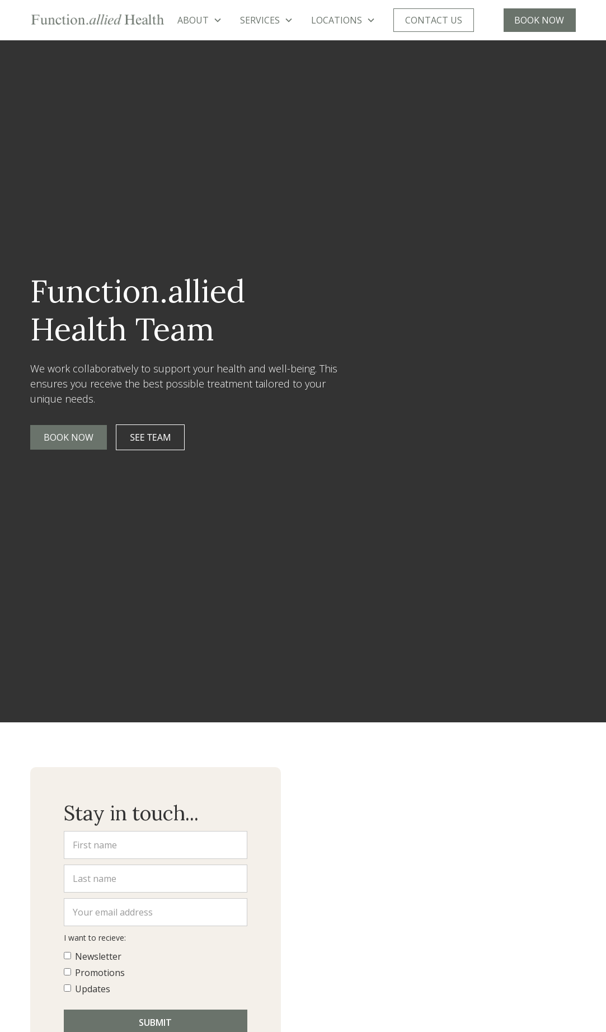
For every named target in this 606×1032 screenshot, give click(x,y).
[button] (199, 20)
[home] (97, 20)
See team (150, 437)
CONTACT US (433, 20)
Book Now (68, 437)
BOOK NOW (539, 20)
